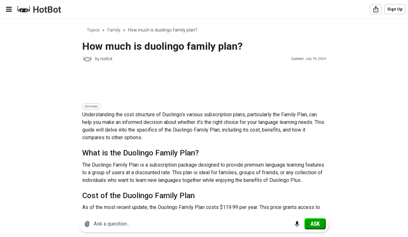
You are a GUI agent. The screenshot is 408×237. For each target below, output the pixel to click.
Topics (93, 29)
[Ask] (315, 223)
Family (113, 29)
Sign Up (395, 9)
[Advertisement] (198, 83)
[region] (204, 115)
